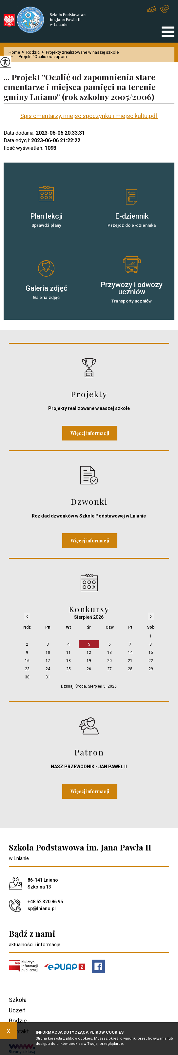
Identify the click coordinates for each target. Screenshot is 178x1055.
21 (130, 660)
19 (89, 660)
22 (150, 660)
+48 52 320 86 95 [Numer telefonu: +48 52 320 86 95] (45, 901)
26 (89, 669)
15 (150, 652)
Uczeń (17, 1010)
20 (109, 660)
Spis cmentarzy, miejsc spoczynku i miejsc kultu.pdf (89, 115)
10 (48, 652)
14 (130, 652)
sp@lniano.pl (151, 9)
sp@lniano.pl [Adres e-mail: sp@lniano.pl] (42, 908)
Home (14, 52)
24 (48, 669)
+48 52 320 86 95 (164, 9)
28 (130, 669)
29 (150, 669)
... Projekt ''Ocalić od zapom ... (40, 56)
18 (68, 660)
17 (48, 660)
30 (27, 677)
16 (27, 660)
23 (27, 669)
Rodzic (30, 52)
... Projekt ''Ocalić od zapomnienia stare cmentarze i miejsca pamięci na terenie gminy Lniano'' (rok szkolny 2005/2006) (80, 87)
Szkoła (18, 999)
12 (89, 652)
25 (68, 669)
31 (48, 677)
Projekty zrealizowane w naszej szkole (79, 52)
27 (109, 669)
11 (68, 652)
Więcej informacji (89, 433)
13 (109, 652)
